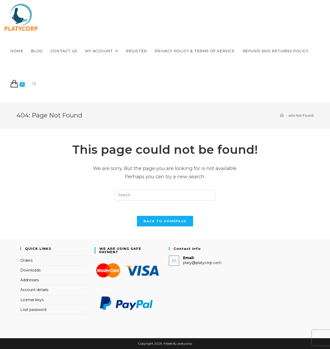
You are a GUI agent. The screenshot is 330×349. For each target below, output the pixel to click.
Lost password (33, 309)
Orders (26, 260)
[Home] (282, 115)
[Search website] (34, 84)
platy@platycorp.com (202, 262)
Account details (34, 289)
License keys (32, 299)
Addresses (29, 280)
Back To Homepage (165, 221)
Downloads (30, 270)
